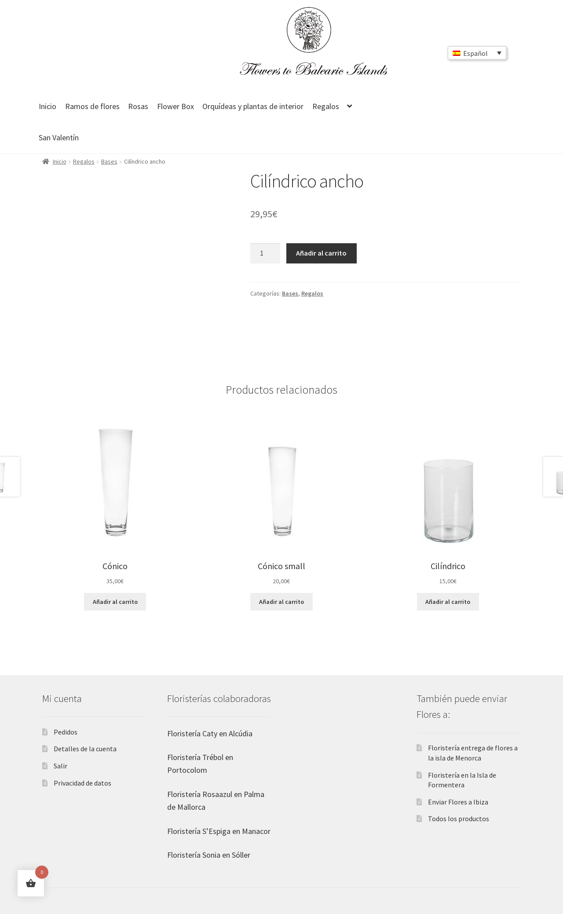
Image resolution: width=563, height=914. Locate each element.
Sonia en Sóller (225, 855)
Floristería (184, 757)
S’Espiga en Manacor (236, 831)
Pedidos (65, 732)
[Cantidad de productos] (265, 253)
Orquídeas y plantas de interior (252, 106)
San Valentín (59, 137)
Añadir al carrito (321, 253)
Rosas (138, 106)
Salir (60, 765)
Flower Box (175, 106)
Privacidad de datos (82, 783)
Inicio (47, 106)
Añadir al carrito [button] (115, 602)
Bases (109, 161)
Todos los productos (458, 818)
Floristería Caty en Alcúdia (209, 733)
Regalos (325, 106)
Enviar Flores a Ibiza (458, 801)
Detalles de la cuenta (85, 748)
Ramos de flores (92, 106)
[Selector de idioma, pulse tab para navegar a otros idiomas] (477, 52)
